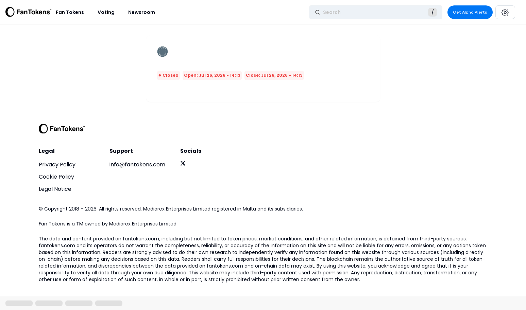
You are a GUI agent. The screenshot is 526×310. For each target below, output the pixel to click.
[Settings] (505, 12)
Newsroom (141, 12)
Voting (106, 12)
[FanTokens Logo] (62, 129)
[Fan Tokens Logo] (28, 12)
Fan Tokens (70, 12)
